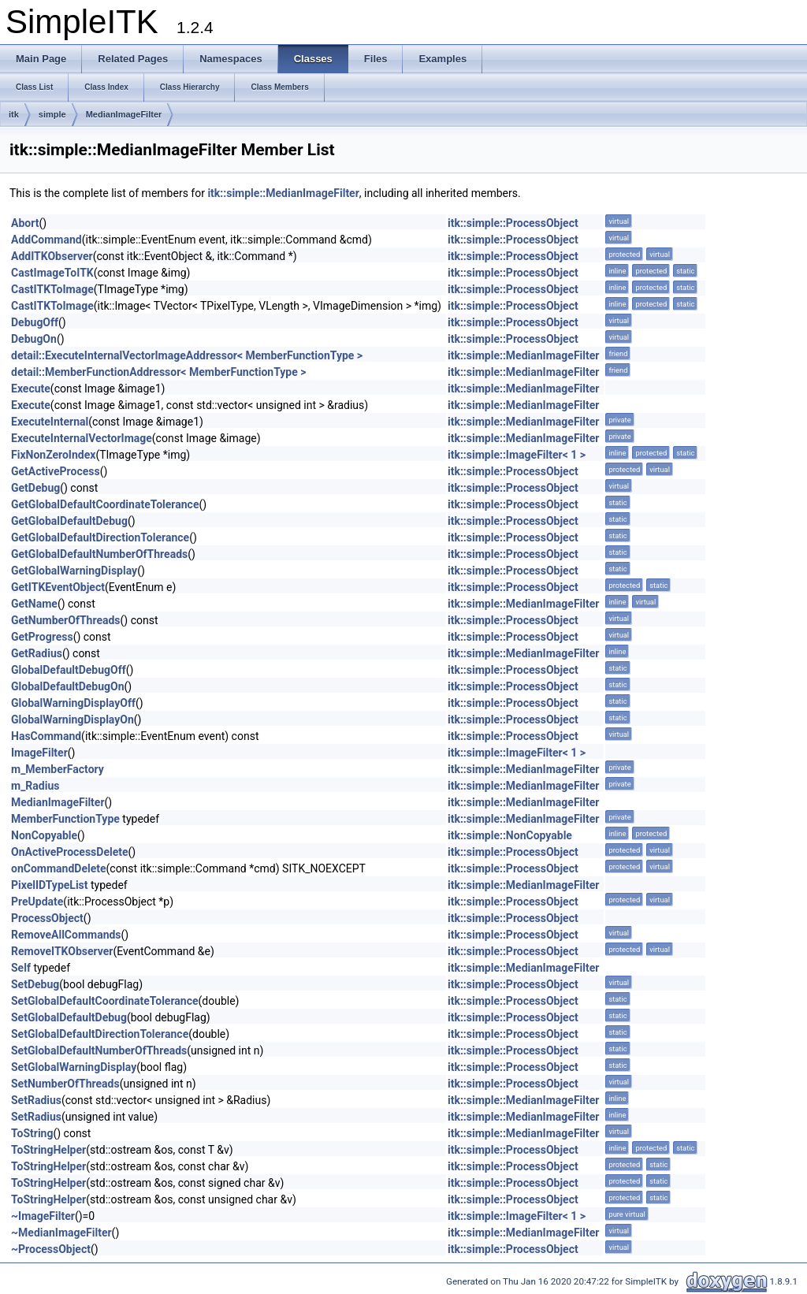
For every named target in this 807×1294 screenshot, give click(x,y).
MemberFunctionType (65, 818)
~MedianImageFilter (61, 1232)
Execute (30, 388)
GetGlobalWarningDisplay (74, 570)
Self (21, 967)
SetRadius (36, 1100)
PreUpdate (37, 901)
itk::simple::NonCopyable (510, 835)
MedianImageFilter (124, 114)
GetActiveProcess (55, 471)
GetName (34, 603)
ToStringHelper (48, 1149)
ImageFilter (39, 752)
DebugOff (34, 322)
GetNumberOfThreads (66, 620)
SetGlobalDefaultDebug (69, 1017)
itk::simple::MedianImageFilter (283, 193)
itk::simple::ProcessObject (513, 223)
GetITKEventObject (58, 587)
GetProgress (42, 636)
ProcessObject (47, 918)
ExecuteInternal (49, 421)
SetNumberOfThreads (65, 1083)
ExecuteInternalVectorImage (81, 438)
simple (52, 114)
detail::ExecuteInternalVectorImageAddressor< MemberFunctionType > (187, 355)
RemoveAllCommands (66, 934)
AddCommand (46, 239)
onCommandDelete (58, 868)
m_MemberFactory (57, 769)
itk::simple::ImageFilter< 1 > (517, 454)
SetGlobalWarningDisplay (73, 1067)
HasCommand (46, 736)
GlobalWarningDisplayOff (73, 703)
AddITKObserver (52, 256)
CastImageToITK (52, 272)
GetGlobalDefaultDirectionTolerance (100, 537)
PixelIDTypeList (49, 885)
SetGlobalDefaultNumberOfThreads (99, 1050)
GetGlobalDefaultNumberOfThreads (99, 554)
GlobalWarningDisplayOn (72, 719)
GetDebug (35, 488)
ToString (32, 1133)
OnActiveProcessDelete (69, 852)
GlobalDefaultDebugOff (68, 670)
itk (14, 114)
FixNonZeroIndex (53, 454)
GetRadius (36, 653)
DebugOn (34, 339)
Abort (25, 223)
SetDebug (35, 984)
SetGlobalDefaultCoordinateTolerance (105, 1001)
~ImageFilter (43, 1216)
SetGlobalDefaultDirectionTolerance (99, 1034)
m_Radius (35, 785)
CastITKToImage (52, 289)
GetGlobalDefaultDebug (69, 521)
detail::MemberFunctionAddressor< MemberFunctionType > (158, 372)
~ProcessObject (51, 1249)
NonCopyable (44, 835)
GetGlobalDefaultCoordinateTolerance (105, 504)
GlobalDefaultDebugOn (68, 686)
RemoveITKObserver (62, 951)
